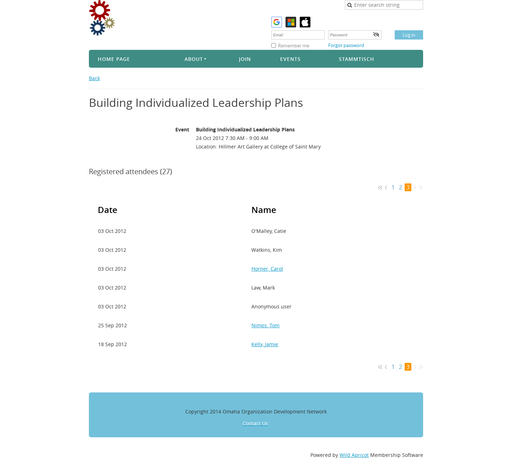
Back (94, 78)
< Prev (386, 187)
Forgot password (346, 45)
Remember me (293, 45)
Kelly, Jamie (264, 344)
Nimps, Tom (265, 325)
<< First (380, 187)
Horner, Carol (267, 268)
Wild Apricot (354, 455)
